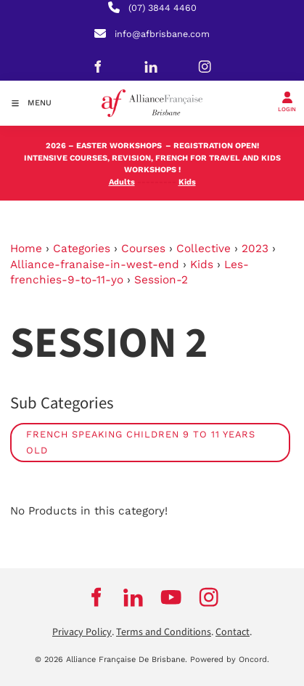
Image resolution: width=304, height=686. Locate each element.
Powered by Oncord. (229, 659)
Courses (143, 248)
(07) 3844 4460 (162, 7)
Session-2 (161, 279)
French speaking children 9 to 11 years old (140, 442)
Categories (81, 248)
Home (26, 248)
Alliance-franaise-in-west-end (94, 264)
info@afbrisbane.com (162, 33)
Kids (201, 264)
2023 (255, 248)
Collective (203, 248)
